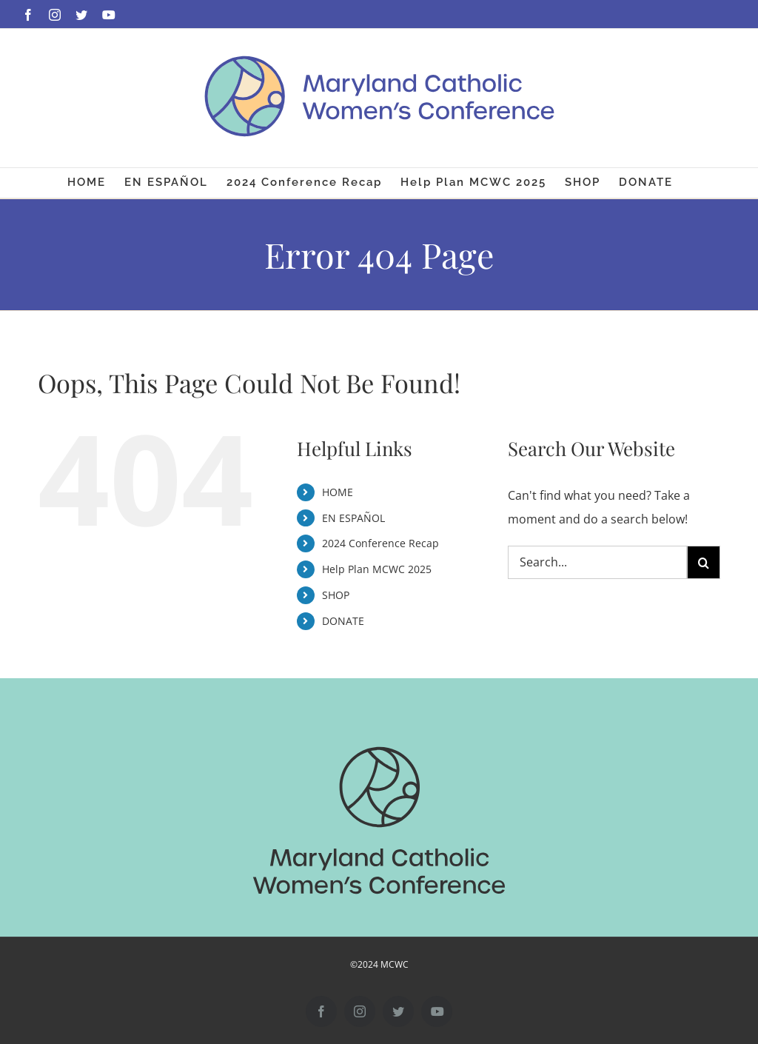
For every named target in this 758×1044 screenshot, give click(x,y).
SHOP (335, 595)
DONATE (343, 621)
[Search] (703, 562)
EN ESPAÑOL (353, 518)
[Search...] (597, 562)
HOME (337, 492)
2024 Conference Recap (380, 543)
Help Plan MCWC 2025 (377, 569)
